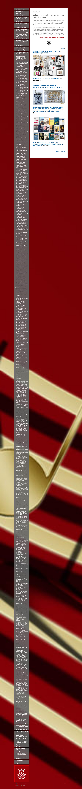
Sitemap (27, 783)
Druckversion (20, 783)
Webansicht (63, 783)
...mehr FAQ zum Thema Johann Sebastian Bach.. (52, 37)
